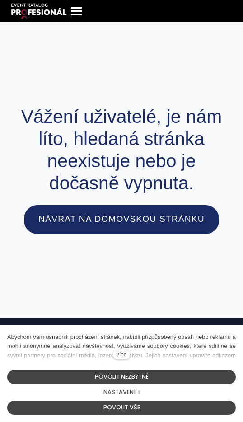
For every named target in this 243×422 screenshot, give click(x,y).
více (121, 354)
